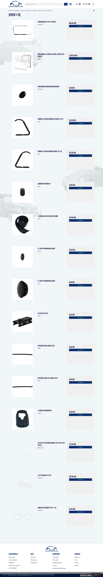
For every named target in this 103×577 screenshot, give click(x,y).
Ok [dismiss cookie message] (96, 574)
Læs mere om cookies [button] (48, 574)
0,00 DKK (86, 4)
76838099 (11, 562)
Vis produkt (80, 26)
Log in (78, 4)
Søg (65, 4)
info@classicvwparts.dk (14, 565)
